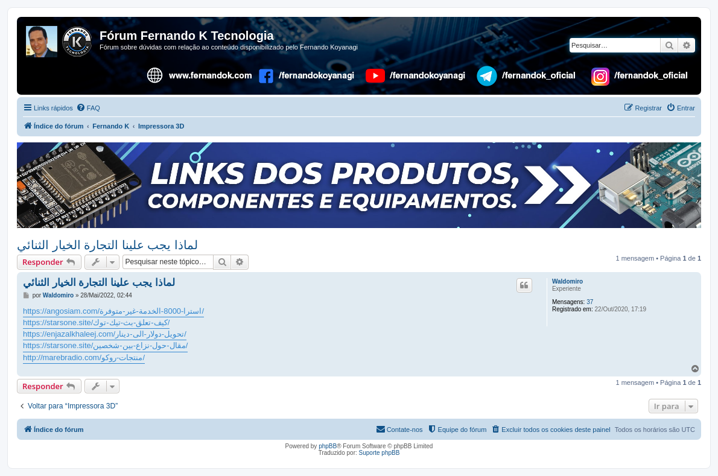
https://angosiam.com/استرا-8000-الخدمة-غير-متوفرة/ (113, 311)
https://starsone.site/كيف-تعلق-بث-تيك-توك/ (96, 322)
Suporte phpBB (379, 452)
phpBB (328, 446)
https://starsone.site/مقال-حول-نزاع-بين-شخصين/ (105, 345)
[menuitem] (88, 108)
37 (589, 302)
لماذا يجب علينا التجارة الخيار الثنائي (107, 245)
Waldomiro (567, 281)
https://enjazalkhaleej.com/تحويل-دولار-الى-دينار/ (104, 333)
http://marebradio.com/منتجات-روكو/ (84, 357)
